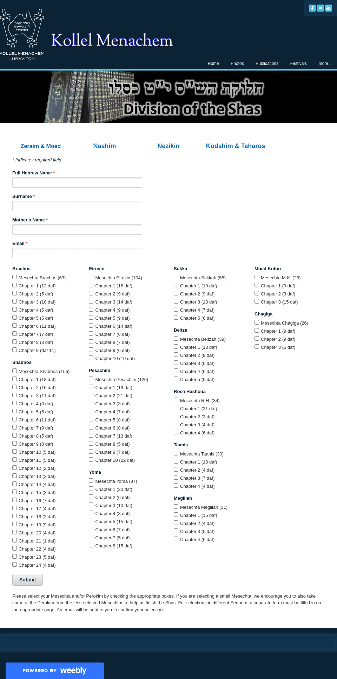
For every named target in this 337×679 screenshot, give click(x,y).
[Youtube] (328, 8)
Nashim (104, 145)
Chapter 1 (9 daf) (278, 285)
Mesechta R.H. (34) (200, 400)
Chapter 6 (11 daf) (37, 326)
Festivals (298, 63)
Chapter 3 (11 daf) (37, 395)
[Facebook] (312, 8)
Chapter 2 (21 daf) (113, 395)
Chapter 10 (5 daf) (37, 452)
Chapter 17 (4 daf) (37, 508)
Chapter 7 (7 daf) (36, 334)
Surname (23, 196)
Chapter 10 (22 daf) (115, 460)
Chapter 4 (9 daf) (112, 310)
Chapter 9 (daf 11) (37, 350)
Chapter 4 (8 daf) (112, 513)
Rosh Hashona (190, 391)
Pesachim (99, 370)
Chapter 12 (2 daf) (37, 468)
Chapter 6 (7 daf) (112, 529)
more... (325, 63)
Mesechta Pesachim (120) (121, 379)
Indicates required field (36, 159)
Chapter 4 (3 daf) (36, 403)
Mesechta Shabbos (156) (44, 371)
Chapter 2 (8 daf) (197, 355)
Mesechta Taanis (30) (202, 454)
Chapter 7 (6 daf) (112, 334)
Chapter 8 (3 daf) (36, 342)
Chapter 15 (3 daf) (37, 492)
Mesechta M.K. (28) (280, 277)
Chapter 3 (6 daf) (197, 363)
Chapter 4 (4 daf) (197, 486)
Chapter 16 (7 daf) (37, 500)
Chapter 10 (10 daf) (115, 358)
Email (19, 243)
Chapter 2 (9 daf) (112, 294)
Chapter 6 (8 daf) (112, 428)
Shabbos (22, 362)
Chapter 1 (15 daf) (198, 515)
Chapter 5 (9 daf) (112, 318)
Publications (267, 63)
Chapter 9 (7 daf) (112, 452)
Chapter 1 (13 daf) (198, 347)
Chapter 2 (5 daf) (36, 294)
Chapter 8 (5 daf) (36, 436)
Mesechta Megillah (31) (203, 507)
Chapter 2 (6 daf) (112, 497)
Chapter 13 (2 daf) (37, 476)
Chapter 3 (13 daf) (198, 302)
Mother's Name (30, 219)
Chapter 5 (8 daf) (112, 419)
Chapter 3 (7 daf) (197, 478)
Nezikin (168, 145)
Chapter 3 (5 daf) (197, 531)
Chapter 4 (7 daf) (112, 411)
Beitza (180, 330)
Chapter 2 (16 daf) (37, 387)
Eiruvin (96, 268)
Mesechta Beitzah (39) (203, 339)
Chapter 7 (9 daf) (36, 428)
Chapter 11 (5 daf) (37, 460)
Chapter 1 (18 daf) (37, 379)
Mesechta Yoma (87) (116, 481)
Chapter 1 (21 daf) (198, 408)
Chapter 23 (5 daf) (37, 557)
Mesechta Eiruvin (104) (118, 277)
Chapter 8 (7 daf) (112, 342)
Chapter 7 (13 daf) (113, 436)
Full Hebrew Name (33, 172)
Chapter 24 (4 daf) (37, 565)
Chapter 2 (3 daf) (197, 416)
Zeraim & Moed (41, 146)
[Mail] (320, 8)
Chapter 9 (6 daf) (112, 350)
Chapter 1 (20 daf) (113, 489)
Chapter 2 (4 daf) (197, 470)
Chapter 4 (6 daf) (197, 371)
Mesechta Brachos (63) (42, 277)
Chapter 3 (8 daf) (112, 403)
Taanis (181, 444)
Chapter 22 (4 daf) (37, 549)
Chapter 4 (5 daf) (36, 310)
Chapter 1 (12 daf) (37, 285)
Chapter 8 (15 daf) (113, 545)
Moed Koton (268, 268)
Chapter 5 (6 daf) (197, 318)
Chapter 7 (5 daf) (112, 537)
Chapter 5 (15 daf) (113, 521)
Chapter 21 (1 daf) (37, 541)
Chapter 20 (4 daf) (37, 532)
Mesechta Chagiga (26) (284, 323)
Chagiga (263, 314)
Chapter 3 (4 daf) (197, 424)
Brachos (21, 268)
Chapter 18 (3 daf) (37, 516)
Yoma (95, 472)
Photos (237, 63)
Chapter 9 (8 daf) (36, 444)
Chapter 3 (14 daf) (113, 302)
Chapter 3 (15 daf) (279, 302)
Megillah (183, 498)
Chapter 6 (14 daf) (113, 326)
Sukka (180, 268)
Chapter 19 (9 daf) (37, 524)
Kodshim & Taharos (235, 145)
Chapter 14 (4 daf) (37, 484)
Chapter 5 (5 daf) (36, 318)
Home (213, 63)
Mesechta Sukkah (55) (203, 277)
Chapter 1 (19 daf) (113, 387)
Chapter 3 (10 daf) (37, 302)
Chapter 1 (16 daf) (113, 285)
